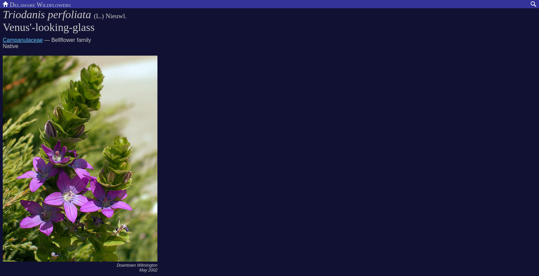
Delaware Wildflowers (37, 4)
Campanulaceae (23, 40)
